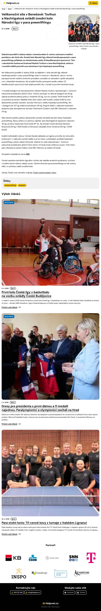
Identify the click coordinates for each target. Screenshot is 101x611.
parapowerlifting (10, 185)
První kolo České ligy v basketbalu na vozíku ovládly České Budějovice (26, 294)
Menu (94, 3)
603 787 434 (17, 592)
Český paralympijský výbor (44, 172)
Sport (10, 9)
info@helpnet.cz (33, 592)
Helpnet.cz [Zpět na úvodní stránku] (12, 3)
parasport (22, 185)
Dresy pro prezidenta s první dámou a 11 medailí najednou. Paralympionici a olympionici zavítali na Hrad (40, 408)
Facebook (69, 592)
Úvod (3, 9)
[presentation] (50, 242)
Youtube (81, 592)
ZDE (28, 154)
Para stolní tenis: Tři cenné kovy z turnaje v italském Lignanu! (44, 523)
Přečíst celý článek (9, 307)
